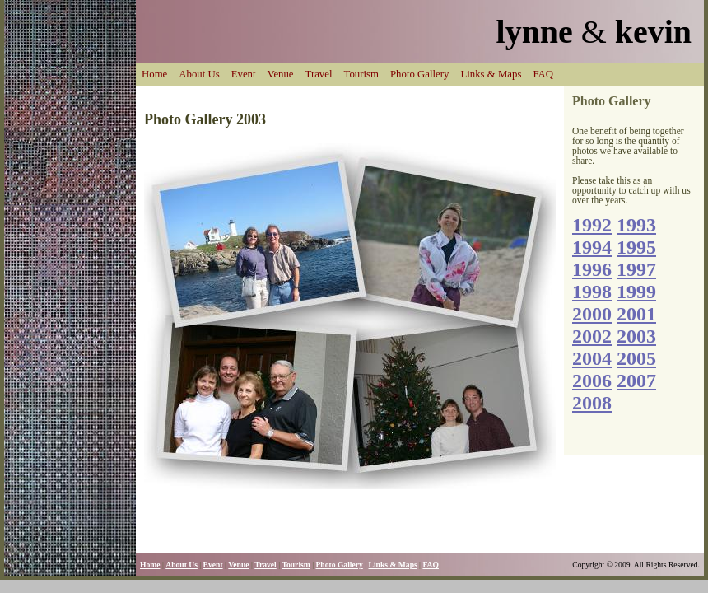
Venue (281, 74)
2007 (636, 380)
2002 (592, 336)
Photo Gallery (419, 74)
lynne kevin (594, 31)
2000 (592, 314)
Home (154, 74)
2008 (592, 402)
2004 (592, 358)
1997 (636, 269)
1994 (592, 247)
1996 (592, 269)
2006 (592, 380)
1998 (592, 291)
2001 (636, 314)
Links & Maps (490, 74)
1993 (636, 225)
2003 (636, 336)
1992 (592, 225)
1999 (636, 291)
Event (243, 74)
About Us (199, 74)
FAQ (543, 74)
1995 (636, 247)
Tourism (361, 74)
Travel (319, 74)
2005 (636, 358)
